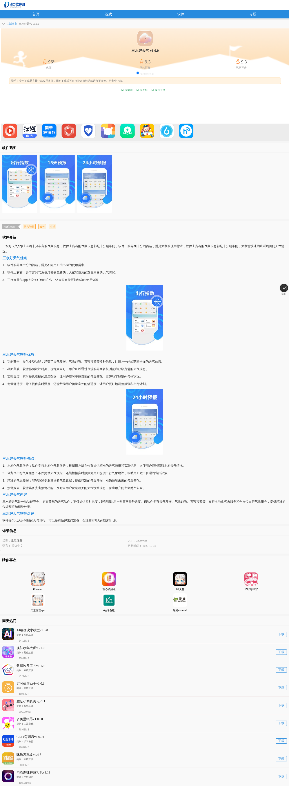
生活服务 (16, 540)
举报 (284, 289)
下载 (281, 634)
